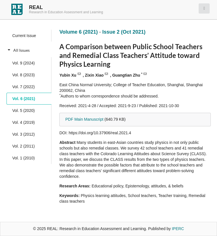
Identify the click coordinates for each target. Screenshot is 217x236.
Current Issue (24, 35)
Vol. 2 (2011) (23, 146)
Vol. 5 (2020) (23, 110)
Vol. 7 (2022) (23, 87)
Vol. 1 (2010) (23, 158)
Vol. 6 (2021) (23, 98)
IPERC (178, 228)
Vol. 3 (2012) (23, 134)
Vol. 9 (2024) (23, 63)
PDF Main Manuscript (84, 119)
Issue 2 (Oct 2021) (124, 32)
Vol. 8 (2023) (23, 75)
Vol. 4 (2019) (23, 122)
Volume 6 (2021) (79, 32)
